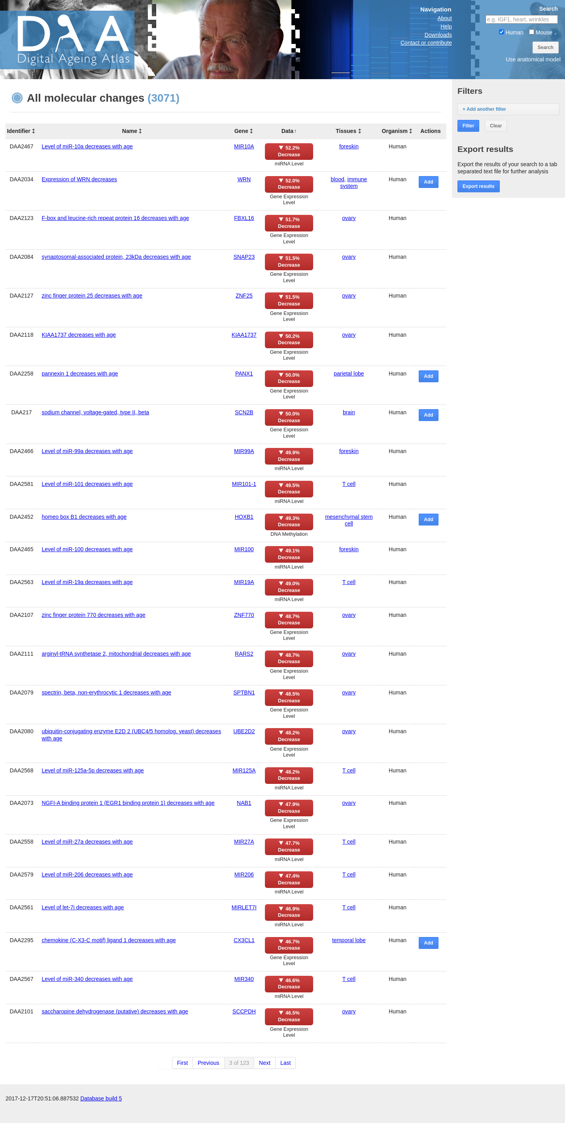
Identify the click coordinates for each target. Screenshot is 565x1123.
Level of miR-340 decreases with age (87, 979)
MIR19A (244, 582)
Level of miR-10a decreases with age (87, 146)
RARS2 (244, 654)
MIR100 (244, 549)
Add (428, 182)
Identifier (18, 131)
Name (129, 131)
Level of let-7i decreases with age (83, 907)
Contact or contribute (426, 43)
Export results (479, 186)
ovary (348, 218)
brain (349, 412)
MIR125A (243, 770)
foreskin (349, 146)
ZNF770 (244, 615)
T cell (348, 484)
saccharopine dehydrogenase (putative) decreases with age (115, 1011)
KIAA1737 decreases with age (79, 335)
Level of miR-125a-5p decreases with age (93, 770)
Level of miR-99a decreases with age (87, 451)
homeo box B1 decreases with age (84, 517)
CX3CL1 (244, 940)
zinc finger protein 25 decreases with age (92, 295)
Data (287, 131)
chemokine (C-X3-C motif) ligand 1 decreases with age (109, 940)
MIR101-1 (244, 484)
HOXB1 (244, 517)
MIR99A (244, 451)
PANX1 (244, 373)
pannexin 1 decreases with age (80, 373)
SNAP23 (244, 257)
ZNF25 (244, 295)
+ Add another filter (484, 109)
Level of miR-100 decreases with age (87, 549)
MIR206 (244, 874)
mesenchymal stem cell (349, 520)
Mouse (540, 32)
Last (285, 1063)
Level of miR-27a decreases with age (87, 841)
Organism (395, 131)
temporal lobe (349, 940)
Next (264, 1063)
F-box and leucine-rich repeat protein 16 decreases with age (115, 218)
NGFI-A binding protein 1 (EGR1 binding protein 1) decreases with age (128, 803)
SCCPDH (244, 1011)
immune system (353, 182)
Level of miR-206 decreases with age (87, 874)
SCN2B (244, 412)
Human (511, 32)
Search (546, 47)
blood (337, 179)
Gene (241, 131)
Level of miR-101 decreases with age (87, 484)
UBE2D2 (244, 731)
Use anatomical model (533, 59)
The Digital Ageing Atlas (79, 39)
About (444, 18)
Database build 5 (101, 1115)
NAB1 (244, 803)
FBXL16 (244, 218)
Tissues (346, 131)
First (182, 1063)
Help (446, 26)
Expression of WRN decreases (79, 179)
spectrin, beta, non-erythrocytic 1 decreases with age (106, 692)
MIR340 (244, 979)
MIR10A (244, 146)
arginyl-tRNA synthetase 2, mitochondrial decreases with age (116, 654)
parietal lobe (349, 373)
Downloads (438, 35)
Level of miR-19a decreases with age (87, 582)
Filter (468, 126)
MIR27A (244, 841)
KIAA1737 (244, 335)
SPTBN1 (244, 692)
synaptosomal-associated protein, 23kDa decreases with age (116, 257)
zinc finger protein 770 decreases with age (93, 615)
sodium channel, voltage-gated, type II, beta (95, 412)
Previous (208, 1063)
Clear (496, 126)
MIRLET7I (244, 907)
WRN (244, 179)
